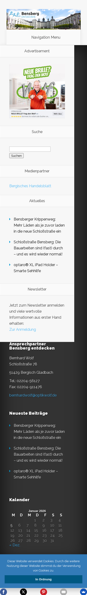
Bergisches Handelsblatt (30, 186)
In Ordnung (43, 579)
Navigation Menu (45, 37)
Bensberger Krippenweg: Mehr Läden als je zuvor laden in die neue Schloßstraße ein (39, 225)
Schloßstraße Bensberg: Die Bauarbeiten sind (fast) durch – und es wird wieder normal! (38, 248)
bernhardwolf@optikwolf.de (33, 395)
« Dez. (14, 545)
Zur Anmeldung (22, 329)
